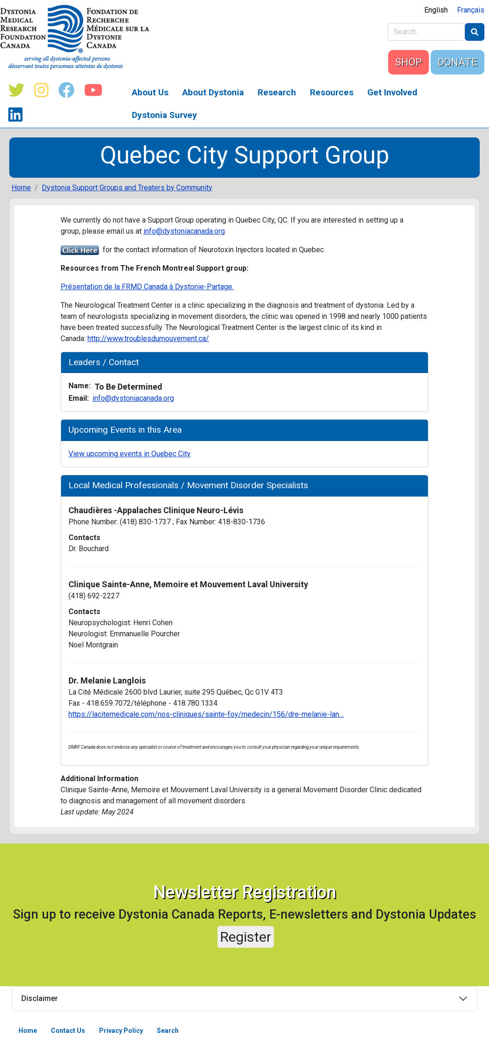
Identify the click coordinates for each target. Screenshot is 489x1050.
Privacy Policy (121, 1030)
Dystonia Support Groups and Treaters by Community (127, 187)
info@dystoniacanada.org (184, 231)
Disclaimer (39, 998)
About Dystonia (213, 92)
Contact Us (68, 1030)
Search (168, 1030)
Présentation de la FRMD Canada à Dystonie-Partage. (147, 286)
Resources (331, 92)
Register (245, 937)
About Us (150, 92)
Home (21, 187)
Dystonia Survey (164, 115)
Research (277, 92)
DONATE (457, 62)
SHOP (408, 62)
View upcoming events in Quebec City (129, 453)
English (436, 10)
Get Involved (392, 92)
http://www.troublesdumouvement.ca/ (148, 338)
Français (470, 10)
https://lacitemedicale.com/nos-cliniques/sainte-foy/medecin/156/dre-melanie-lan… (206, 714)
